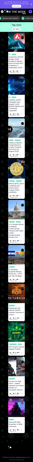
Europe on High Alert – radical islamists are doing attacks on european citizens (16, 385)
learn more (16, 6)
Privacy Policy (20, 460)
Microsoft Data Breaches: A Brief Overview (15, 424)
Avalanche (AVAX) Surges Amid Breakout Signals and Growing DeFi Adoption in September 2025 (16, 62)
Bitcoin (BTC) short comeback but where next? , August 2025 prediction (16, 188)
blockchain (18, 140)
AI (9, 54)
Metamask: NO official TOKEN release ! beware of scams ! (16, 311)
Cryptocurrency (13, 344)
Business (18, 222)
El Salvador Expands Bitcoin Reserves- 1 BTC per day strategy (15, 272)
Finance (20, 344)
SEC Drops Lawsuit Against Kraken (16, 348)
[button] (2, 11)
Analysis (14, 54)
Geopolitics (12, 378)
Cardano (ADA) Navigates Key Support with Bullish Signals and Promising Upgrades (16, 105)
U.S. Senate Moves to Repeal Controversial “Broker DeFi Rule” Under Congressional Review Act (16, 230)
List (21, 34)
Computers (19, 181)
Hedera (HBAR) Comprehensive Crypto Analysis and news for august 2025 (15, 147)
